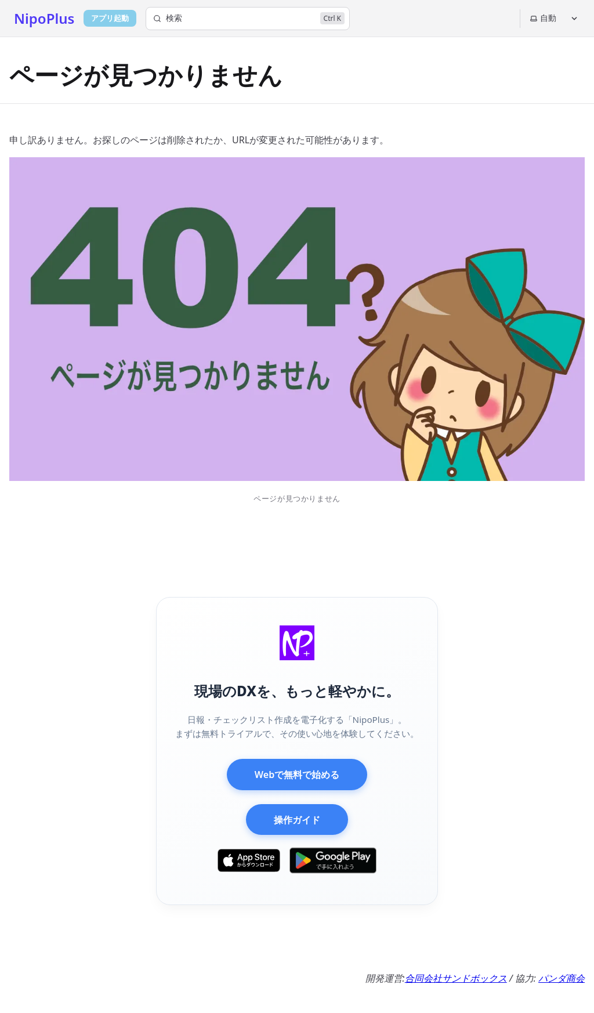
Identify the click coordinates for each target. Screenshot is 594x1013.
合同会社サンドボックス (456, 978)
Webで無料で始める (297, 774)
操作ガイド (297, 819)
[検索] (248, 18)
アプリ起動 (110, 18)
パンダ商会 (561, 978)
